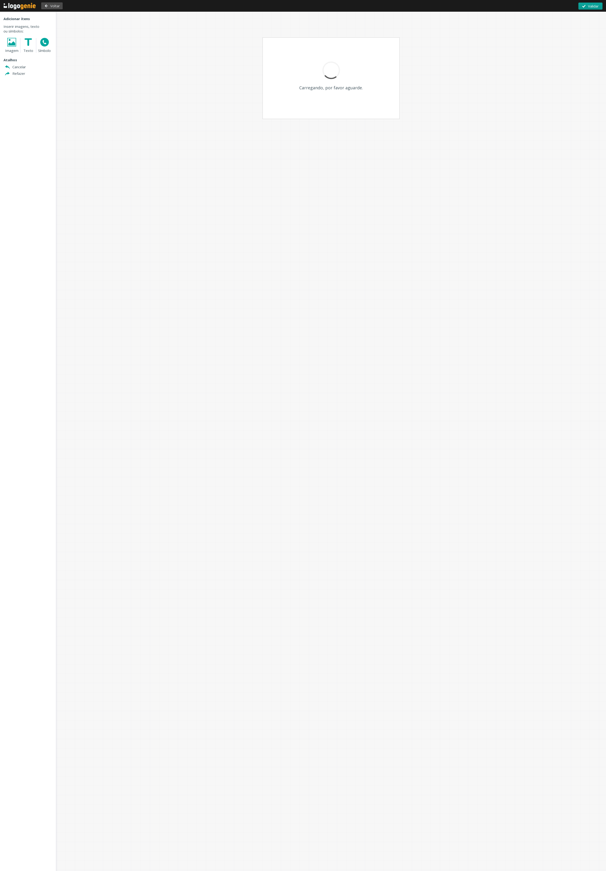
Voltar (54, 6)
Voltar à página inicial (20, 6)
